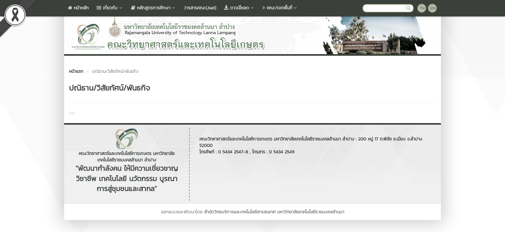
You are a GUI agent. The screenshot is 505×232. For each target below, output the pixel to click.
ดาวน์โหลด (239, 8)
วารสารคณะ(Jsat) (200, 8)
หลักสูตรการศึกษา (153, 8)
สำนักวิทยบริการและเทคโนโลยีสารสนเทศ (240, 211)
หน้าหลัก (78, 8)
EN (432, 8)
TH (422, 8)
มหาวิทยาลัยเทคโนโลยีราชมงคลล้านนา (310, 211)
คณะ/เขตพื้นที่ (280, 8)
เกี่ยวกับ (110, 8)
